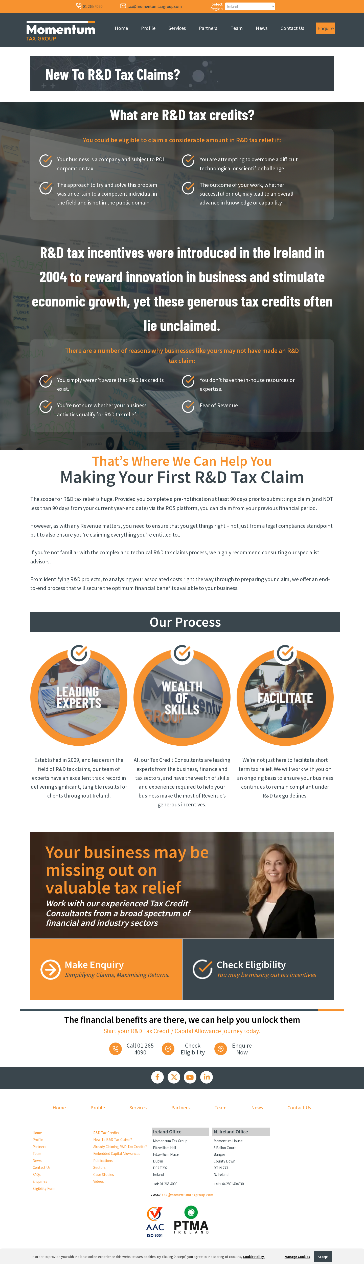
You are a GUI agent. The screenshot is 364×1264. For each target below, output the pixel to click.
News (261, 28)
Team (237, 28)
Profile (148, 28)
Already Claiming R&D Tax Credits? (120, 1146)
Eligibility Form (44, 1188)
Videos (98, 1181)
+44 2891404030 (232, 1183)
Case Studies (103, 1174)
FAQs (37, 1174)
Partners (208, 28)
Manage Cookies (297, 1256)
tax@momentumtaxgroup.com (187, 1194)
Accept (323, 1256)
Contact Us (292, 28)
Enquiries (40, 1181)
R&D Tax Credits (106, 1132)
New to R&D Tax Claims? (112, 1139)
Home (121, 28)
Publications (103, 1160)
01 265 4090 (168, 1183)
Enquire (325, 28)
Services (177, 28)
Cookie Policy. (254, 1256)
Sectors (99, 1167)
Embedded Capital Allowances (116, 1153)
